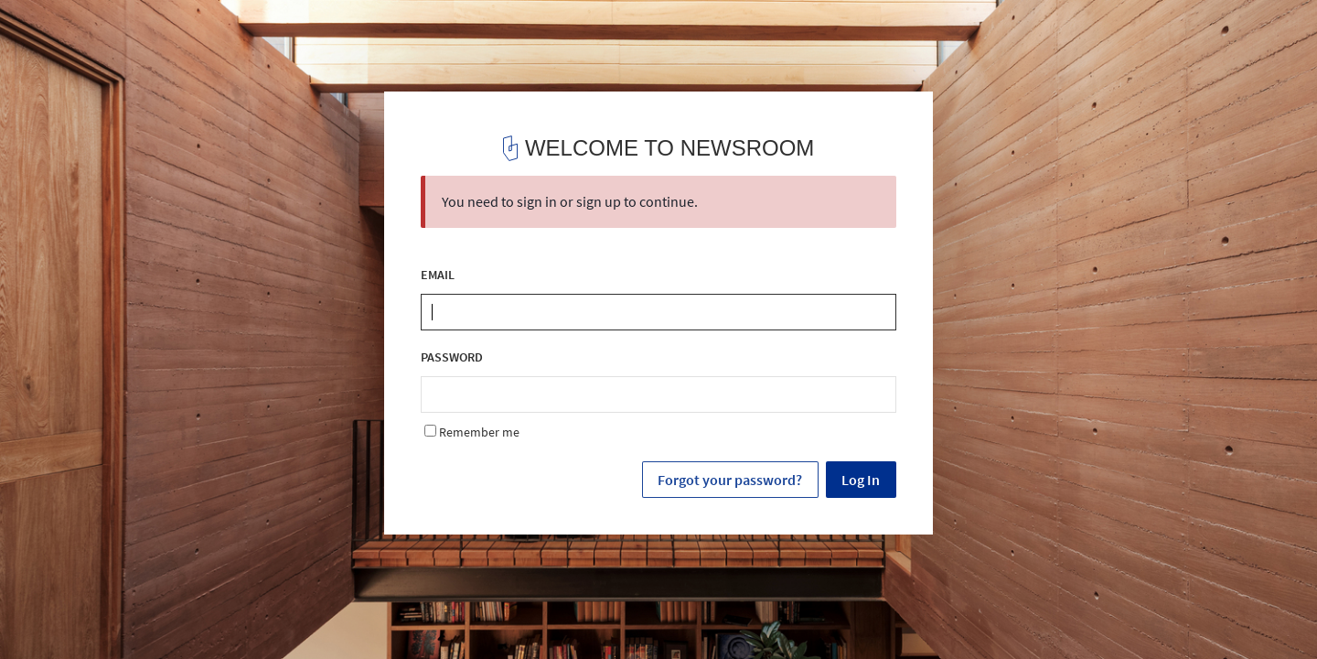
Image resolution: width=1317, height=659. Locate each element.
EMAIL (438, 275)
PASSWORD (452, 357)
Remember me (471, 432)
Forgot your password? (730, 479)
